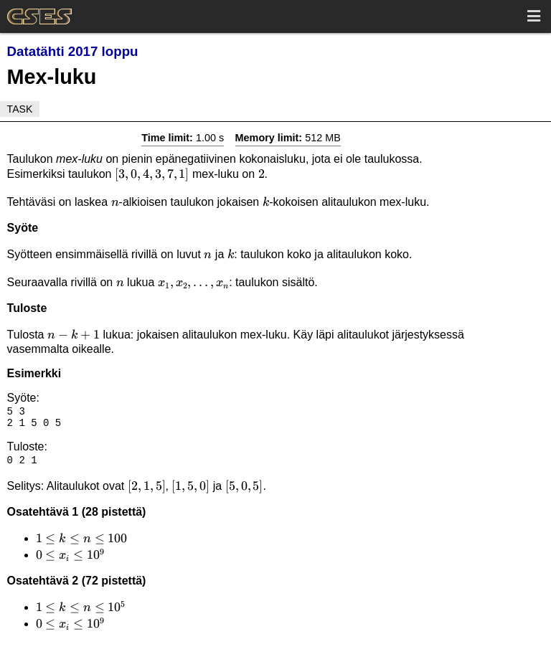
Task (20, 109)
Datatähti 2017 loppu (72, 51)
